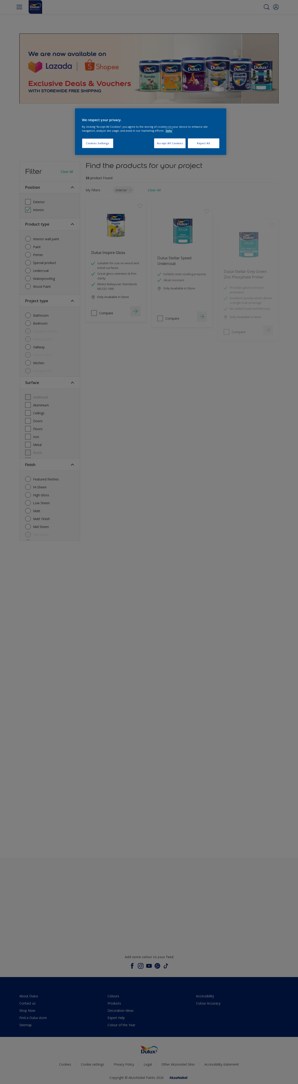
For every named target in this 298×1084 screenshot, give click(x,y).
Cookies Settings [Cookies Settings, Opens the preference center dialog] (97, 143)
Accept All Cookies (170, 143)
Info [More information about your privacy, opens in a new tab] (169, 130)
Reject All (203, 143)
